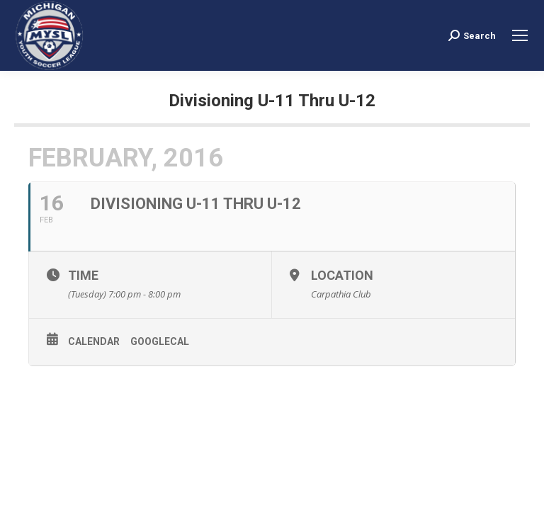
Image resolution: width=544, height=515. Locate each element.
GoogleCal (159, 341)
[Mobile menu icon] (520, 35)
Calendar (94, 341)
